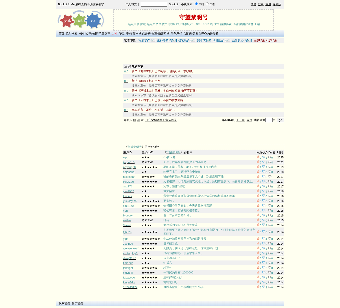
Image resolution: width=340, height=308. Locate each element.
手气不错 (176, 33)
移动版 (277, 4)
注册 (268, 4)
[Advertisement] (89, 104)
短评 (88, 33)
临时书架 (71, 33)
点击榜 (146, 33)
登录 (261, 4)
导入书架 (131, 4)
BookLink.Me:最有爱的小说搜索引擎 (81, 4)
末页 (249, 120)
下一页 (240, 120)
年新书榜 (135, 33)
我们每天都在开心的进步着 (201, 33)
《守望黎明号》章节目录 (161, 120)
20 (138, 120)
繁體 (253, 4)
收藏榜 (156, 33)
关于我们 (77, 303)
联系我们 (64, 303)
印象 (122, 33)
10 (134, 120)
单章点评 (104, 33)
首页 (61, 33)
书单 (82, 33)
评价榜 (165, 33)
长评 (95, 33)
